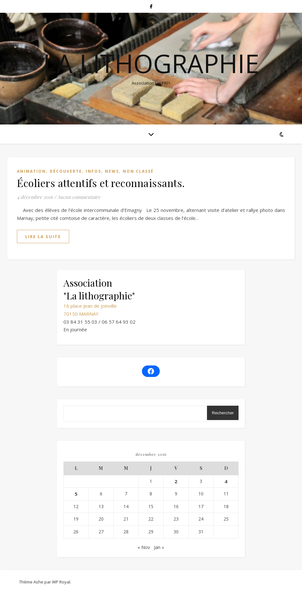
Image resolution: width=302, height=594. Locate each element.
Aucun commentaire (78, 197)
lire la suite (43, 236)
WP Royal (61, 582)
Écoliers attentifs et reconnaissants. (101, 183)
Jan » (159, 547)
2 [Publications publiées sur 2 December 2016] (175, 481)
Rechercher (223, 412)
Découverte (66, 171)
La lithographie (151, 63)
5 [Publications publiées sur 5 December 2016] (76, 494)
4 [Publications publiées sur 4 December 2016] (226, 481)
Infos (93, 171)
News (112, 171)
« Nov (143, 547)
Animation (31, 171)
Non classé (138, 171)
